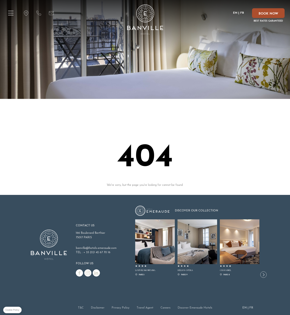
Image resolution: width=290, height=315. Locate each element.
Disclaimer (97, 307)
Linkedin (96, 273)
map (26, 13)
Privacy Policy (120, 307)
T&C (81, 307)
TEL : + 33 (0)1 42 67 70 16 (93, 252)
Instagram (87, 273)
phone (38, 13)
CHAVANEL (239, 248)
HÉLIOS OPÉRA (197, 248)
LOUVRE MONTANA (155, 248)
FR (242, 13)
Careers (165, 307)
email (51, 13)
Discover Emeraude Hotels (195, 307)
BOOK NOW (268, 13)
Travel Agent (145, 307)
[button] (263, 274)
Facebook (79, 273)
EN (235, 13)
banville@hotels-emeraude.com (96, 248)
